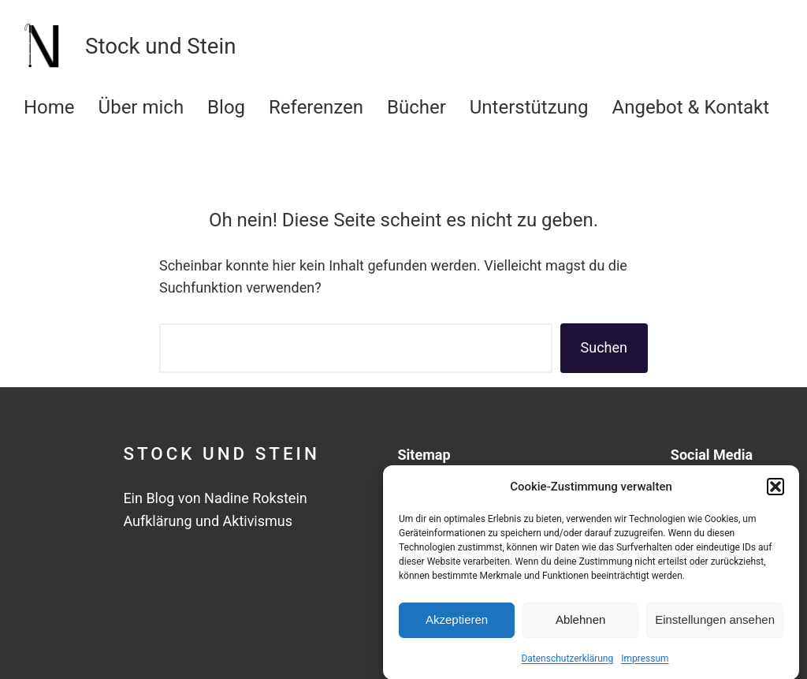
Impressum (644, 662)
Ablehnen (580, 624)
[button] (775, 490)
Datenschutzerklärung (567, 662)
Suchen (604, 347)
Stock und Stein (221, 453)
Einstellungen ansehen (715, 624)
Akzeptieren (457, 624)
